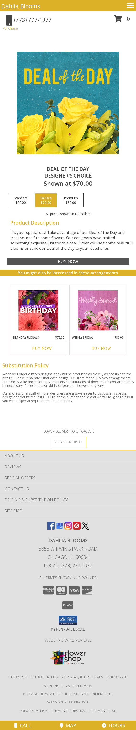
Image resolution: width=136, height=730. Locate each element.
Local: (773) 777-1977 (68, 565)
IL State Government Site (89, 694)
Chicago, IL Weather (42, 694)
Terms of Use (104, 710)
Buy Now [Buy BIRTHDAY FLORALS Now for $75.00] (42, 348)
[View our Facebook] (51, 528)
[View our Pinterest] (77, 528)
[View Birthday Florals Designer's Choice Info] (38, 310)
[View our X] (85, 528)
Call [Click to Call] (22, 725)
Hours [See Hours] (113, 725)
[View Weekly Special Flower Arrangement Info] (98, 310)
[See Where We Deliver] (68, 442)
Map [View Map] (68, 725)
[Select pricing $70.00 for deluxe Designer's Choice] (46, 200)
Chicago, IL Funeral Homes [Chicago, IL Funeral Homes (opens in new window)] (33, 677)
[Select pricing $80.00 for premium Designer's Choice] (70, 200)
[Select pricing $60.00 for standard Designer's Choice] (21, 200)
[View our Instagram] (68, 528)
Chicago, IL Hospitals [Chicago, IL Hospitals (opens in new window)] (82, 677)
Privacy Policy (33, 710)
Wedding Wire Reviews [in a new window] (68, 640)
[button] (122, 20)
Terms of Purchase (69, 710)
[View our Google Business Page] (59, 528)
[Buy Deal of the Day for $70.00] (68, 261)
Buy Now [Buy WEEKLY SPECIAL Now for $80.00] (101, 348)
